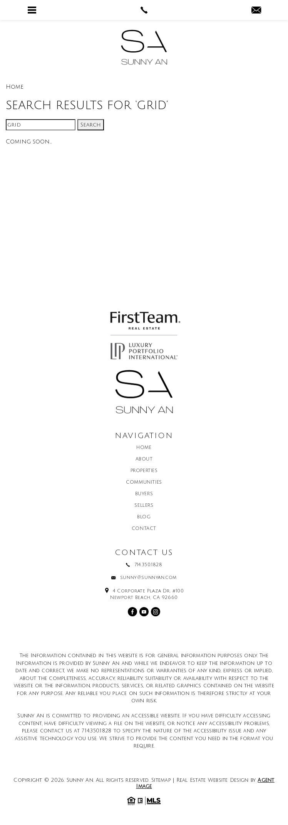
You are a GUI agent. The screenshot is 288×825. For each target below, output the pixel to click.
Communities (144, 482)
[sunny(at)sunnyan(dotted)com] (256, 11)
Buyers (144, 494)
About (144, 459)
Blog (144, 517)
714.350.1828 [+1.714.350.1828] (148, 565)
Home (143, 447)
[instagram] (155, 611)
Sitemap (161, 780)
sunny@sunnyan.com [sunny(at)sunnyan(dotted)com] (148, 577)
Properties (144, 471)
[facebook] (132, 611)
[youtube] (144, 611)
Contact (144, 528)
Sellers (143, 505)
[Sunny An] (144, 47)
